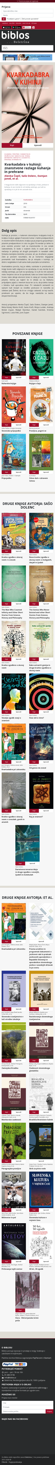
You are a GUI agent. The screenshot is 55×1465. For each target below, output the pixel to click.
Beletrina (28, 1457)
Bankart (47, 1358)
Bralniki (18, 23)
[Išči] (27, 48)
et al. (15, 178)
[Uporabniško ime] (27, 11)
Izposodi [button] (37, 145)
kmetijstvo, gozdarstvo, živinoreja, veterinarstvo (17, 158)
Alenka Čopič (12, 175)
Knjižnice (5, 23)
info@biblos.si (10, 1377)
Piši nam (34, 23)
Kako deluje (26, 23)
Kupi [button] (12, 145)
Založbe (12, 23)
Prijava (49, 1411)
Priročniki (16, 154)
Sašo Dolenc (29, 175)
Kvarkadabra (28, 200)
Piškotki (4, 1462)
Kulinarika (7, 154)
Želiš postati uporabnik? (30, 19)
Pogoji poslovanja (15, 1462)
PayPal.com (37, 1358)
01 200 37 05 (9, 1375)
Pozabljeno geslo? (13, 19)
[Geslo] (27, 15)
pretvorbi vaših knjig (37, 1388)
